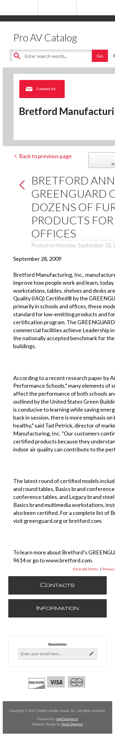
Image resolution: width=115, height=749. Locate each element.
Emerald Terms (85, 569)
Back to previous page (42, 156)
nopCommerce (67, 719)
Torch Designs (72, 724)
